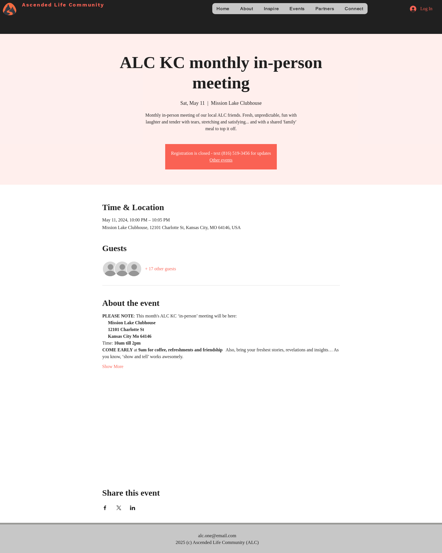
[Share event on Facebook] (105, 508)
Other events (220, 160)
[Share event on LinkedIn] (132, 508)
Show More (112, 366)
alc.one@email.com (217, 535)
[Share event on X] (118, 508)
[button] (246, 8)
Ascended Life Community (63, 5)
